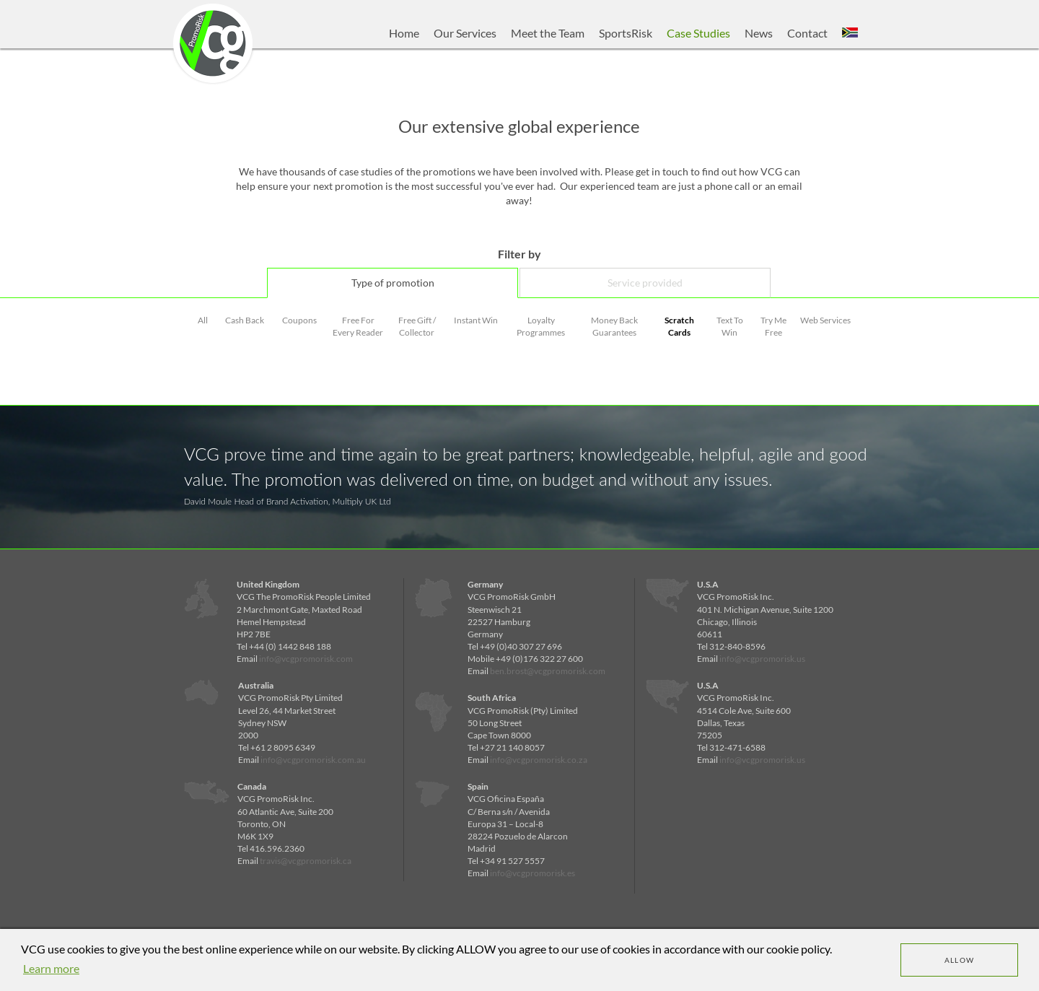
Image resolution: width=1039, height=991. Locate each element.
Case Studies (698, 33)
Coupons (299, 320)
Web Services (825, 320)
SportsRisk (625, 33)
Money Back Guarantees (614, 326)
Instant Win (476, 320)
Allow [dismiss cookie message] (959, 960)
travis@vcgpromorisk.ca (305, 860)
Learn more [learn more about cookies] (51, 968)
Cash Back (244, 320)
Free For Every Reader (358, 326)
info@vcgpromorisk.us (762, 658)
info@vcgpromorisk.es (532, 873)
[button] (850, 33)
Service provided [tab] (645, 282)
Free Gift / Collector (417, 326)
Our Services (465, 33)
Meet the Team (547, 33)
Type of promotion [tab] (392, 282)
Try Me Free (773, 326)
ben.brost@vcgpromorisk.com (547, 670)
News (759, 33)
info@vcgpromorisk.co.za (538, 759)
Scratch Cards (679, 326)
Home (404, 33)
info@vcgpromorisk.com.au (313, 759)
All (203, 320)
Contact (807, 33)
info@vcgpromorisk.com (306, 658)
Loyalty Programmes (541, 326)
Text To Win (729, 326)
